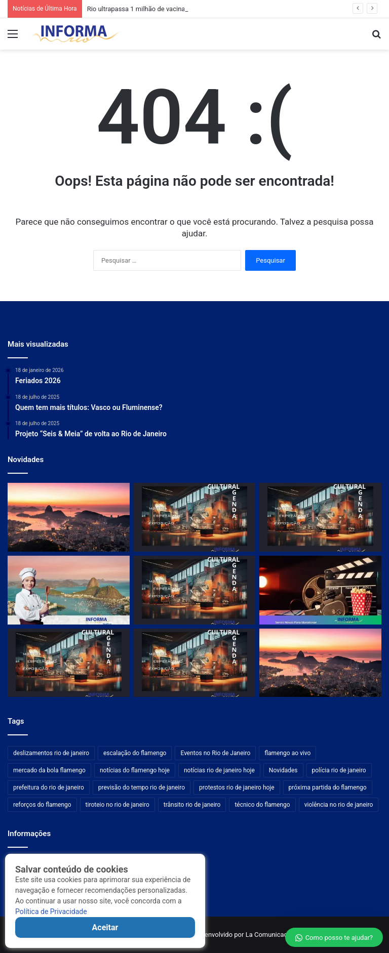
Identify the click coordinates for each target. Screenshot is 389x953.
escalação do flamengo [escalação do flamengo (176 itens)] (134, 753)
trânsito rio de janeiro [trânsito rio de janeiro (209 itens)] (192, 804)
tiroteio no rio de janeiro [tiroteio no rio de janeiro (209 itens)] (117, 804)
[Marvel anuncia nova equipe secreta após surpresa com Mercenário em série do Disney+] (320, 590)
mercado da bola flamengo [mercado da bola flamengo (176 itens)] (49, 770)
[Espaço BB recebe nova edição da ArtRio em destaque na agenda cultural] (195, 590)
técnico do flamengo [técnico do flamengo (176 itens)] (262, 804)
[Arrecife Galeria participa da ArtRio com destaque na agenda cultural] (320, 517)
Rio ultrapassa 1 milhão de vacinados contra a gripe (162, 9)
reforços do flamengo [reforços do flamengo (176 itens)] (42, 804)
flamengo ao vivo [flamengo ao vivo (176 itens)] (287, 753)
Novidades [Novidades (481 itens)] (283, 770)
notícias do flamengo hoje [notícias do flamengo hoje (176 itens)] (135, 770)
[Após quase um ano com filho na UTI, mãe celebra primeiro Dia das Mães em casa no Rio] (320, 663)
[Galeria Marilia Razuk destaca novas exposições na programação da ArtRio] (195, 663)
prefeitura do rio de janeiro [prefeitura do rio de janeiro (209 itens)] (48, 787)
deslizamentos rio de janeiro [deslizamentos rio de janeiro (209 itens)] (51, 753)
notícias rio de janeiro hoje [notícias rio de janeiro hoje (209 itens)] (219, 770)
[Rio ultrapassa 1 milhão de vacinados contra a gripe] (69, 517)
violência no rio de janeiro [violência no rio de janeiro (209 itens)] (338, 804)
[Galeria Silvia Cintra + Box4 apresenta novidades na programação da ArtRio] (195, 517)
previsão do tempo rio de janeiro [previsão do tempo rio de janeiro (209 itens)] (141, 787)
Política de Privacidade (51, 911)
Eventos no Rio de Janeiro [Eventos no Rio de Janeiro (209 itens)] (215, 753)
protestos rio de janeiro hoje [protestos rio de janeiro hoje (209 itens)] (237, 787)
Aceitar (105, 927)
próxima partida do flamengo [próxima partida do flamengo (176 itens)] (328, 787)
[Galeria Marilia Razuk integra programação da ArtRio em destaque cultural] (69, 663)
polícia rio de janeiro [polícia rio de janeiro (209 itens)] (339, 770)
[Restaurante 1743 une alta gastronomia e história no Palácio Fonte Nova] (69, 590)
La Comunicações (271, 934)
